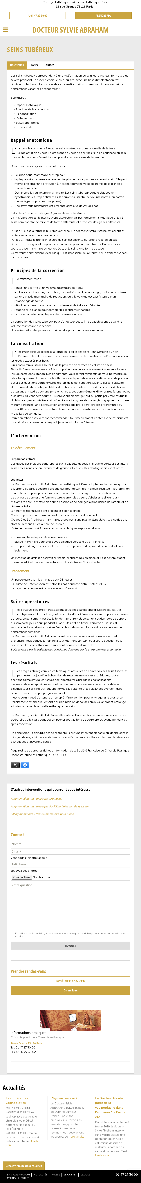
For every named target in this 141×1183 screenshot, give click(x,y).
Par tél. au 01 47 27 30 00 (70, 981)
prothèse (71, 292)
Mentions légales (18, 1178)
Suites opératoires (27, 122)
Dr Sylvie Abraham (18, 1174)
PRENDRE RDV (103, 16)
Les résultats (24, 127)
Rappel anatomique (28, 105)
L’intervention (25, 118)
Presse (56, 1174)
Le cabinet (70, 1174)
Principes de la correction (32, 109)
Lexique (85, 1174)
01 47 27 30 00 (37, 16)
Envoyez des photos (24, 870)
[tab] (17, 65)
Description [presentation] (17, 65)
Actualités (40, 1174)
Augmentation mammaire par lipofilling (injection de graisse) (49, 806)
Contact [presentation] (49, 65)
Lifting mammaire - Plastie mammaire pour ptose (42, 814)
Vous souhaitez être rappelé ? (30, 858)
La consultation (26, 114)
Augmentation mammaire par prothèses (36, 798)
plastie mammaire (36, 296)
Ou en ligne (70, 990)
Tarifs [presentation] (34, 65)
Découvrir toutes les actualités (24, 1166)
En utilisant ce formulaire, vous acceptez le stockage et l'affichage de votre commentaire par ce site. (70, 935)
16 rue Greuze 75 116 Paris (26, 1043)
